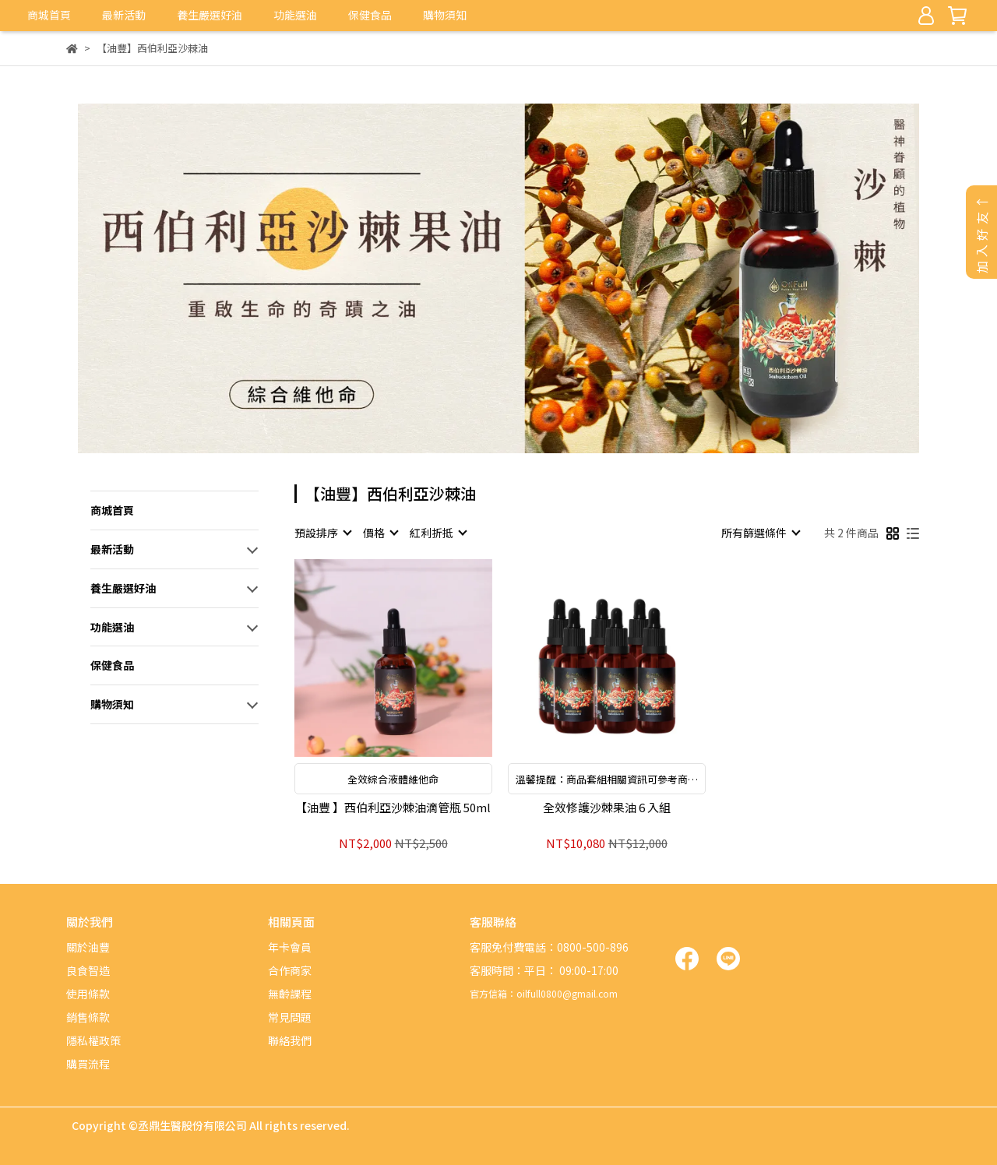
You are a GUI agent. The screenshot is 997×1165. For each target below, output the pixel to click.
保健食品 (370, 15)
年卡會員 (290, 947)
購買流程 (88, 1064)
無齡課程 (290, 993)
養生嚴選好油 (209, 15)
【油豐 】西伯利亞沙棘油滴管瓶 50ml (393, 808)
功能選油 (295, 15)
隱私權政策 (93, 1040)
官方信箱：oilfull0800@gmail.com (544, 993)
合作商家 (290, 970)
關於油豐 (88, 947)
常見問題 (290, 1017)
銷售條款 (88, 1017)
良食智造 (88, 970)
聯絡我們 (290, 1040)
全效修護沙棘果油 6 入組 (607, 808)
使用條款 (88, 993)
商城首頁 (49, 15)
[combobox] (322, 533)
